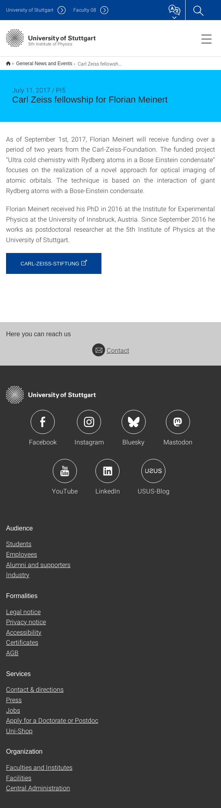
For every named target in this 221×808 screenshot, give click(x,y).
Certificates (22, 637)
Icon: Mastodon (178, 417)
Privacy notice (26, 616)
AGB (12, 647)
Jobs (13, 705)
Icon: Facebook (43, 417)
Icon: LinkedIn (107, 466)
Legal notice (23, 606)
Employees (21, 549)
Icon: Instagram (89, 417)
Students (18, 538)
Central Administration (38, 782)
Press (14, 694)
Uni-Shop (19, 725)
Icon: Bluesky (134, 417)
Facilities (18, 772)
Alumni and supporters (38, 559)
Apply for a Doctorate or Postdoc (52, 715)
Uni (30, 10)
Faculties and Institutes (39, 762)
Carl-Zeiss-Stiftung (50, 258)
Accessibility (23, 627)
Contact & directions (35, 684)
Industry (17, 569)
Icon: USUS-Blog (153, 466)
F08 (84, 10)
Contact (110, 345)
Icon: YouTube (65, 466)
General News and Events (40, 61)
